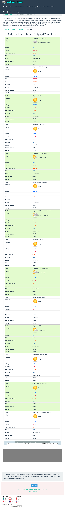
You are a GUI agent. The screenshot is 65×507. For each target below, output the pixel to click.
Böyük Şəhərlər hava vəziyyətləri (12, 12)
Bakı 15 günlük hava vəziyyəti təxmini (13, 6)
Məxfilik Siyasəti (32, 491)
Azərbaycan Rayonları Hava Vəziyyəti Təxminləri (40, 6)
